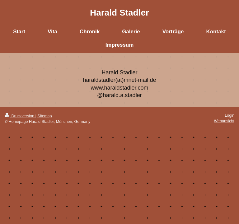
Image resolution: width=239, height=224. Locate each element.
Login (229, 115)
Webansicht (224, 121)
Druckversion (20, 116)
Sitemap (44, 116)
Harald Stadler (119, 12)
